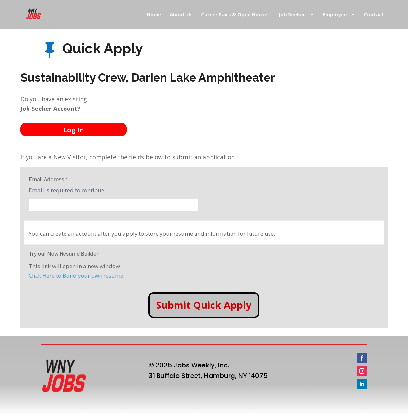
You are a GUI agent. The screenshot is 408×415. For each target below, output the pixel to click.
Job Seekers (293, 15)
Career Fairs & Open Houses (235, 15)
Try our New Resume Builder (63, 254)
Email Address (48, 179)
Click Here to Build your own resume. (76, 275)
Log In (73, 130)
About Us (181, 15)
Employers (336, 15)
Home (154, 15)
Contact (374, 15)
